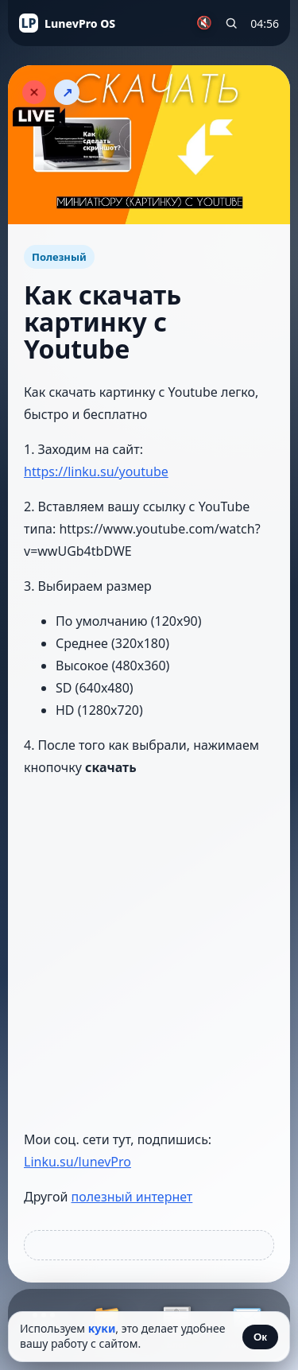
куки (102, 1328)
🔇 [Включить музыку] (204, 22)
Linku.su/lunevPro (77, 1161)
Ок (260, 1337)
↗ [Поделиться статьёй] (67, 92)
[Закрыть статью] (34, 92)
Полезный (59, 257)
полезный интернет (132, 1196)
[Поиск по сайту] (231, 23)
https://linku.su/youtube (96, 471)
